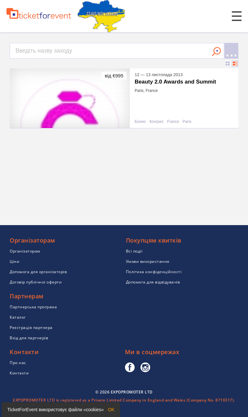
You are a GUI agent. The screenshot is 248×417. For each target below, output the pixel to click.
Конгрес (157, 122)
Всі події (134, 251)
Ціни (14, 261)
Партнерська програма (33, 307)
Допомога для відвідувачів (153, 282)
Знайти (216, 51)
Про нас (18, 362)
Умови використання (148, 261)
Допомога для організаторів (38, 271)
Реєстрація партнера (31, 327)
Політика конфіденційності (154, 271)
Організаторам (25, 251)
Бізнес (140, 122)
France (173, 122)
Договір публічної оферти (36, 282)
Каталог (18, 317)
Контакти (19, 373)
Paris (186, 122)
